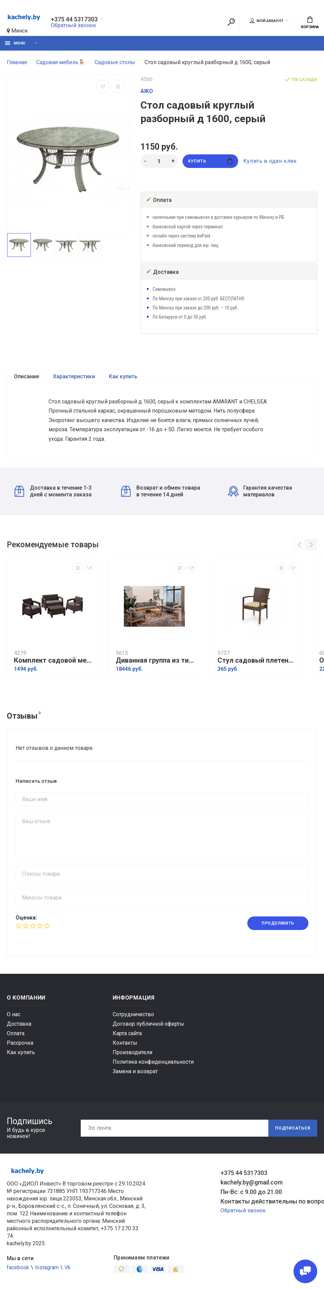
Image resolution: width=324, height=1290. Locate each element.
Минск (17, 30)
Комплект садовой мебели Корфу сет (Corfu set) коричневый (54, 660)
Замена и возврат (135, 1071)
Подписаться (292, 1128)
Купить (210, 161)
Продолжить (278, 923)
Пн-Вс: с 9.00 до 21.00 (251, 1191)
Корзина (310, 22)
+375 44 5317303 (74, 19)
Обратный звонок (73, 25)
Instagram (47, 1267)
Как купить (123, 376)
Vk (67, 1267)
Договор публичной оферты (148, 1024)
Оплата (15, 1033)
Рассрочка (20, 1043)
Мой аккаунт (266, 20)
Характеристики (74, 376)
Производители (132, 1052)
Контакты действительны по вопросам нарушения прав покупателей (269, 1201)
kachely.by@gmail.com (252, 1182)
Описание (26, 376)
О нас (13, 1014)
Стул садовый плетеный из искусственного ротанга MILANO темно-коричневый (257, 660)
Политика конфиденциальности (153, 1062)
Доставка (19, 1024)
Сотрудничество (133, 1014)
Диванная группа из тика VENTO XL (156, 660)
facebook (18, 1267)
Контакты (125, 1043)
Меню (15, 43)
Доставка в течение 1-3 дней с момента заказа (53, 491)
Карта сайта (127, 1033)
